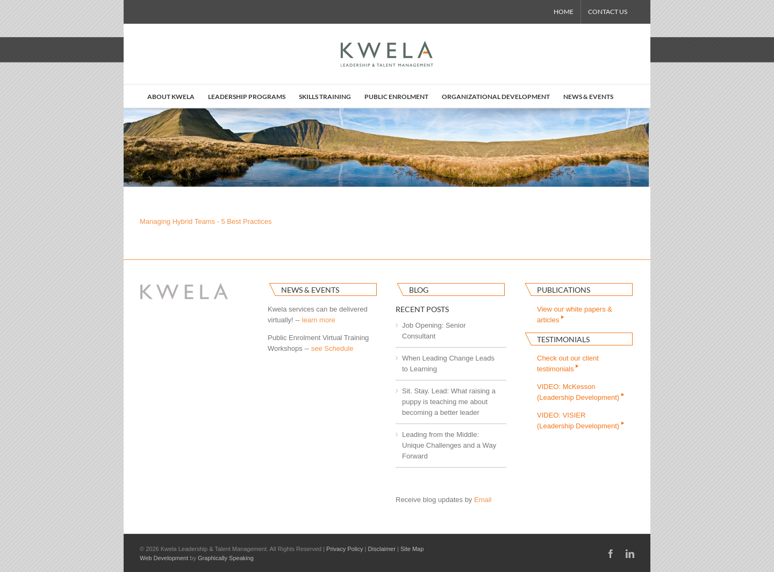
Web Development (164, 558)
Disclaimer (382, 549)
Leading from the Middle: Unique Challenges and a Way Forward (449, 445)
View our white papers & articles (574, 314)
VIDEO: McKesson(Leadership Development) (581, 392)
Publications (563, 289)
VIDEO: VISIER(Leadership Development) (581, 420)
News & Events (310, 289)
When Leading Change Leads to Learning (448, 363)
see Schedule (332, 348)
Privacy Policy (344, 549)
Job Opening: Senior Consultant (434, 330)
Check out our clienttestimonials (568, 363)
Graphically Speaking (226, 558)
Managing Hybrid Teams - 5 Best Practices (205, 221)
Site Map (412, 549)
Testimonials (563, 339)
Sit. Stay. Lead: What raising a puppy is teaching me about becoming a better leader (449, 401)
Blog (418, 289)
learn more (318, 320)
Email (483, 500)
